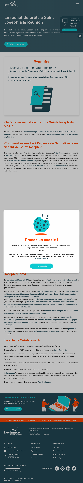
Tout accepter (41, 266)
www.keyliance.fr (41, 258)
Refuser (41, 250)
